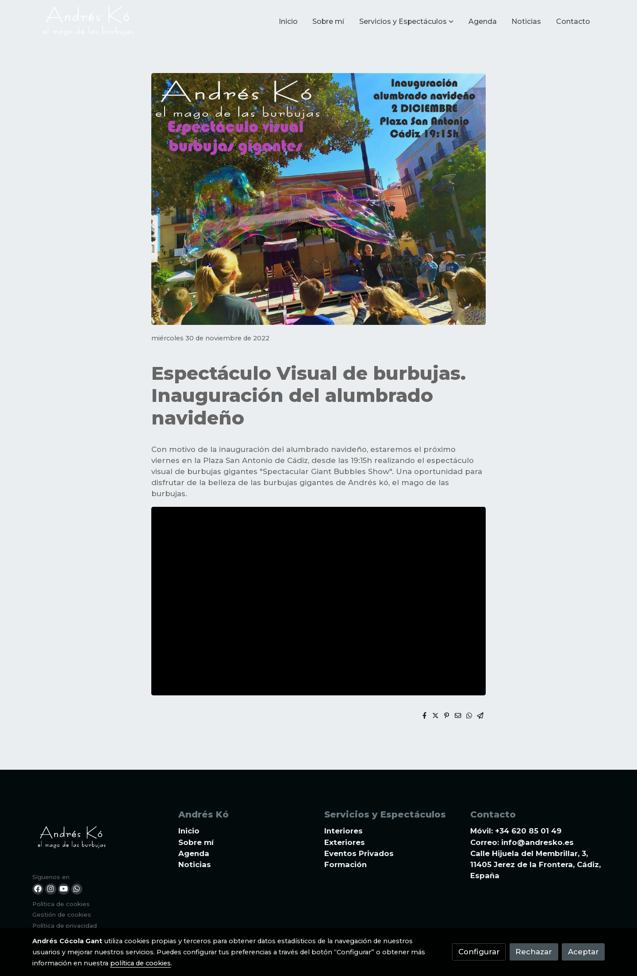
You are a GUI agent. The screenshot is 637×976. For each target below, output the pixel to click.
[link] (89, 21)
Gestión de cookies (61, 914)
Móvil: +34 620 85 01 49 (515, 830)
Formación (345, 864)
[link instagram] (51, 889)
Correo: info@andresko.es (522, 842)
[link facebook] (37, 889)
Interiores (343, 830)
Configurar (479, 951)
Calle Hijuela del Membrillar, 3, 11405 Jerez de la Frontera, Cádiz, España (535, 864)
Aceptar (583, 951)
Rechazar (533, 951)
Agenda (193, 853)
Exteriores (344, 842)
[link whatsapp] (77, 889)
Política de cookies (61, 903)
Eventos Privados (359, 853)
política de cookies (140, 963)
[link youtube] (63, 889)
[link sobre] (99, 839)
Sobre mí (196, 842)
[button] (406, 22)
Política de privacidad (64, 925)
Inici (186, 830)
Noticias (194, 864)
